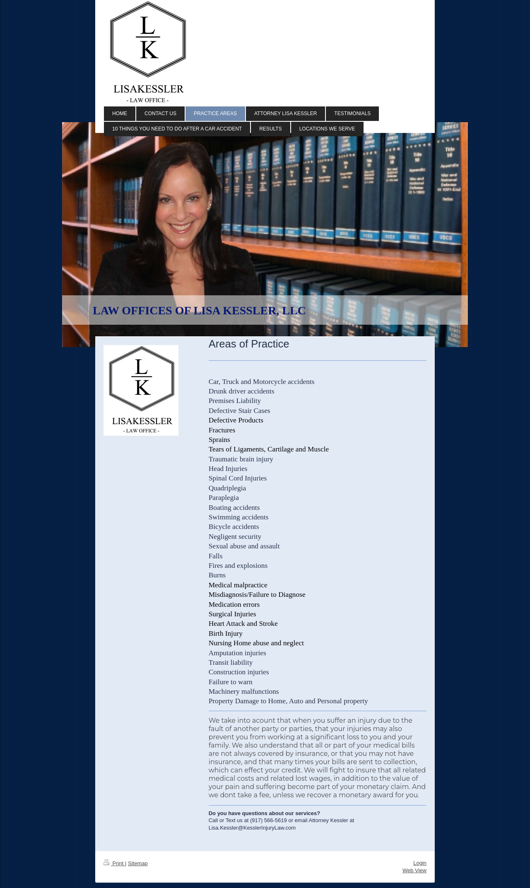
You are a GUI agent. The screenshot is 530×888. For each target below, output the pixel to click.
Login (419, 863)
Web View (414, 870)
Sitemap (138, 863)
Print (114, 863)
